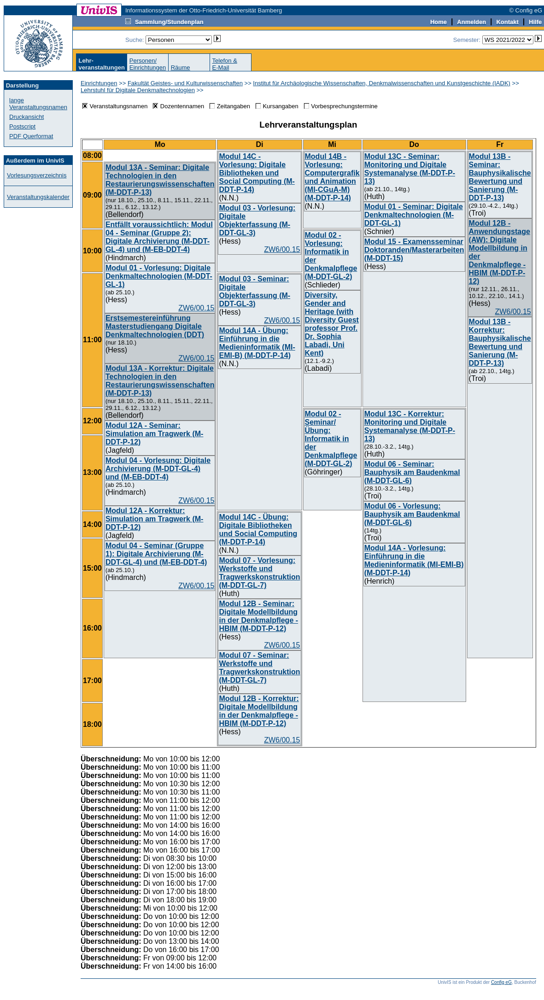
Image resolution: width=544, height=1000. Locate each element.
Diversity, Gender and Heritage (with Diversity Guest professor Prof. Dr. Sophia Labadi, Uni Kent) (332, 324)
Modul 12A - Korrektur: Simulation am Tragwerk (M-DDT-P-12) (154, 519)
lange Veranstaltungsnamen (38, 104)
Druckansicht (26, 116)
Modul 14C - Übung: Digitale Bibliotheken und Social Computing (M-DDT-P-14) (258, 529)
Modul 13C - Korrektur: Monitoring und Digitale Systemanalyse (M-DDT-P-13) (409, 426)
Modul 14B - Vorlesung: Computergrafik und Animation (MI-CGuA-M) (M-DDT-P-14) (332, 177)
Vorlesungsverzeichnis (36, 175)
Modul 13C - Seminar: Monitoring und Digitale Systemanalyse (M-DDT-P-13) (409, 168)
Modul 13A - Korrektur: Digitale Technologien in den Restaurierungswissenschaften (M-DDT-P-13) (160, 380)
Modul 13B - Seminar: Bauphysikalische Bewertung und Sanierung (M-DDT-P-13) (500, 177)
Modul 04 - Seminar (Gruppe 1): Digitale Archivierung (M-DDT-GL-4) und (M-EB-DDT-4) (156, 554)
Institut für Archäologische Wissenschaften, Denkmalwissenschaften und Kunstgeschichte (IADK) (381, 83)
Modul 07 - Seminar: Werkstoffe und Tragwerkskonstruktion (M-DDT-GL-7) (259, 667)
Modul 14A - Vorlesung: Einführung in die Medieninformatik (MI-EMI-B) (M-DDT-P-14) (414, 560)
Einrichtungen (99, 83)
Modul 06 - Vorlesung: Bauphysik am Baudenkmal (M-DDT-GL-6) (412, 514)
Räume (180, 67)
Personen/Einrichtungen (147, 64)
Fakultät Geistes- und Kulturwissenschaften (185, 83)
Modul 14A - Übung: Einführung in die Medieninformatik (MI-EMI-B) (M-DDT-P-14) (257, 343)
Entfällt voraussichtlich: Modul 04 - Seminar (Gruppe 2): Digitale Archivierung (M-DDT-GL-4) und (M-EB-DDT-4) (159, 237)
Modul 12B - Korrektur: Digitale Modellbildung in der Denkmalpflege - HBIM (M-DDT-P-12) (258, 711)
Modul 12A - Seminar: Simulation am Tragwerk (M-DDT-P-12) (154, 433)
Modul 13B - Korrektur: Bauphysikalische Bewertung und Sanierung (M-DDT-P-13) (500, 342)
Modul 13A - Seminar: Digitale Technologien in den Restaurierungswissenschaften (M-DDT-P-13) (160, 180)
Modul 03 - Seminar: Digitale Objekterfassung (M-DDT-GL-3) (254, 291)
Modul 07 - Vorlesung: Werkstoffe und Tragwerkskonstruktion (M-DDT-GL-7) (259, 572)
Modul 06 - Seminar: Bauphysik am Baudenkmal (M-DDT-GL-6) (412, 472)
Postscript (22, 126)
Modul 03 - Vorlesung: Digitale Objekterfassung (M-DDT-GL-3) (257, 220)
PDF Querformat (31, 136)
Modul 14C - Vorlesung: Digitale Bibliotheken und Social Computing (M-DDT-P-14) (256, 172)
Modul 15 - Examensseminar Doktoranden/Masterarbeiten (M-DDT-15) (414, 250)
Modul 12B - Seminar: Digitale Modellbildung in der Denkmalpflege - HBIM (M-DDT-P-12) (258, 616)
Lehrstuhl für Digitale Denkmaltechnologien (138, 90)
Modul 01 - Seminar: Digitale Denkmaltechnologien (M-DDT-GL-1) (413, 215)
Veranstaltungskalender (38, 196)
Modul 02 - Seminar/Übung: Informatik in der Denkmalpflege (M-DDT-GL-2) (331, 439)
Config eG (501, 982)
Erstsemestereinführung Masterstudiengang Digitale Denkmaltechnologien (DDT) (154, 326)
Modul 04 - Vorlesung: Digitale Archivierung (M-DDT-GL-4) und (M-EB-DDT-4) (158, 468)
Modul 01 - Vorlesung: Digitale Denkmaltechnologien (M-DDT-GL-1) (158, 276)
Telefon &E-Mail (224, 64)
